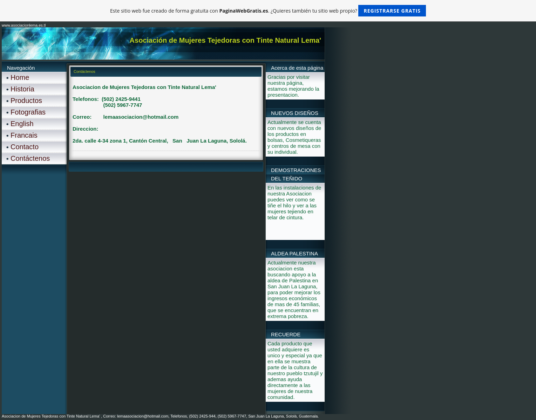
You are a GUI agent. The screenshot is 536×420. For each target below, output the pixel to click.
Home (20, 77)
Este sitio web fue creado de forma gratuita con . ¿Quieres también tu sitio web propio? (268, 10)
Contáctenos (30, 158)
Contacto (25, 147)
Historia (22, 89)
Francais (24, 135)
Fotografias (28, 112)
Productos (26, 100)
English (22, 124)
